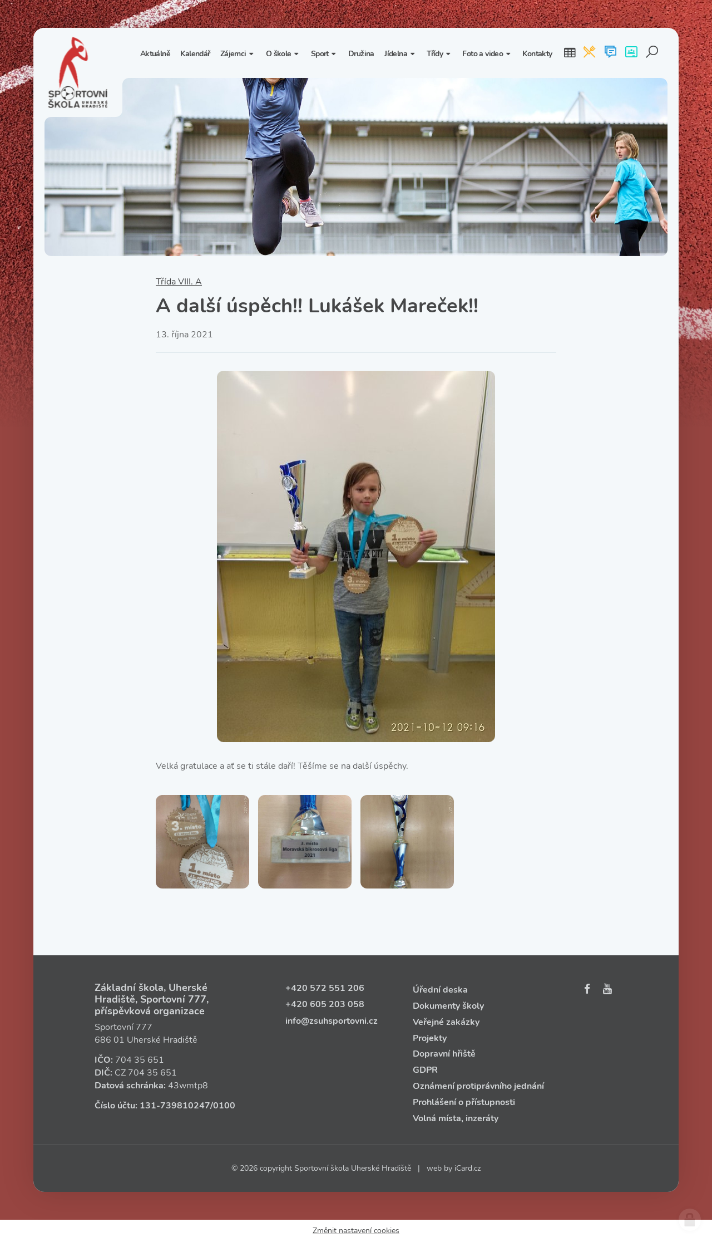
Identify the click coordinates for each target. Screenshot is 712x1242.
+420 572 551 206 (324, 988)
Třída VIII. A (179, 282)
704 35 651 (139, 1060)
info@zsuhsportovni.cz (331, 1021)
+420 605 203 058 (324, 1004)
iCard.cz (467, 1168)
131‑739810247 (175, 1105)
